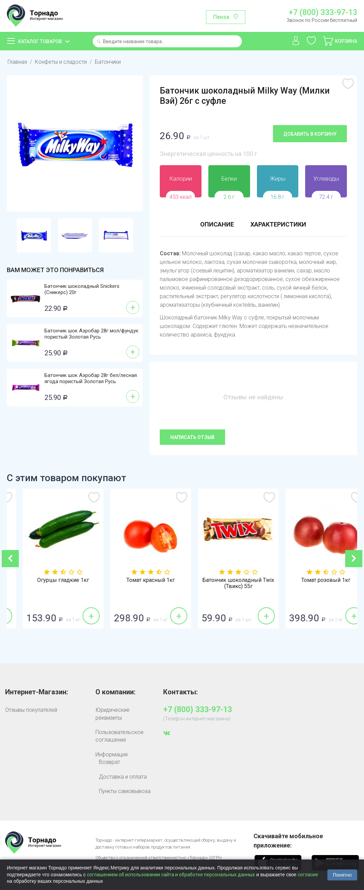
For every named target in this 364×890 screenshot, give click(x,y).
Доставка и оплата (123, 776)
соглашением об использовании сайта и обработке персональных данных (171, 874)
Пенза (221, 17)
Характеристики (278, 224)
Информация (111, 754)
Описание (217, 224)
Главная (17, 62)
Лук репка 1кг (50, 580)
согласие (308, 874)
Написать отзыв (192, 437)
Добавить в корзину (310, 134)
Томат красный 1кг (226, 580)
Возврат (109, 762)
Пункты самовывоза (125, 791)
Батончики (108, 62)
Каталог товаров (40, 41)
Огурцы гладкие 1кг (138, 580)
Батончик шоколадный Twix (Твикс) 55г (313, 583)
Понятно (342, 875)
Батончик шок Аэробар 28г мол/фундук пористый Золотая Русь (91, 334)
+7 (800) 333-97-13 (323, 12)
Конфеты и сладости (61, 62)
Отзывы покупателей (31, 710)
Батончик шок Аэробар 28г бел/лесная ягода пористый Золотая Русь (90, 378)
